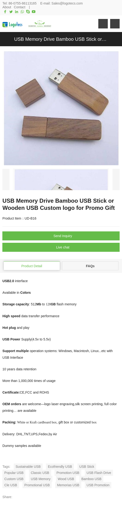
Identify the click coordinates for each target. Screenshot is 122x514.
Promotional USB (37, 485)
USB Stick (86, 466)
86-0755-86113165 (22, 3)
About (6, 7)
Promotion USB (67, 473)
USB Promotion (98, 485)
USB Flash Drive (99, 473)
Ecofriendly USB (60, 466)
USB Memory (40, 479)
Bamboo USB (91, 479)
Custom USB (13, 479)
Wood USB (66, 479)
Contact (19, 7)
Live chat (62, 247)
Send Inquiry (63, 236)
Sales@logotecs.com (67, 3)
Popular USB (13, 473)
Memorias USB (68, 485)
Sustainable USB (28, 466)
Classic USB (40, 473)
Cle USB (10, 485)
